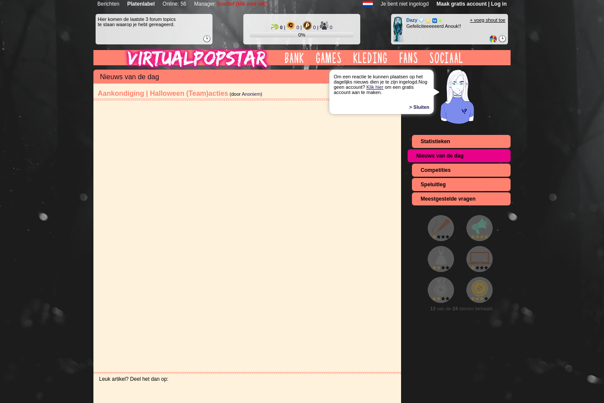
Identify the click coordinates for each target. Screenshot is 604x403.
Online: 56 (174, 4)
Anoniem (251, 94)
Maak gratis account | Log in (472, 4)
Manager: (231, 4)
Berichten (108, 4)
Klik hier (374, 87)
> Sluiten (419, 107)
